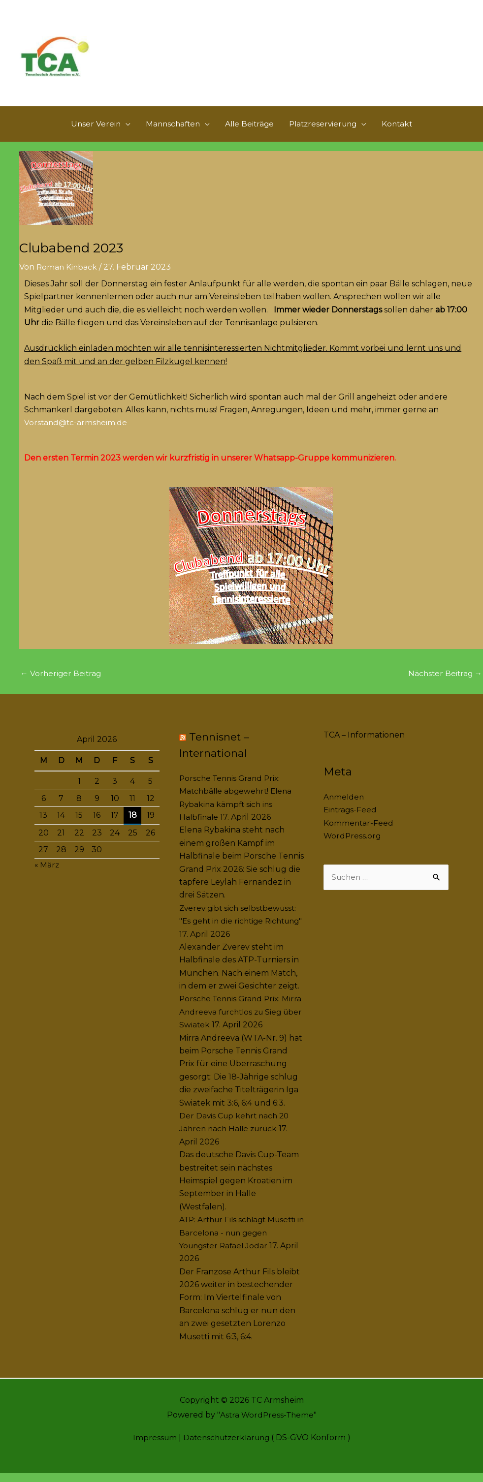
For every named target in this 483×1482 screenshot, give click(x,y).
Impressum (151, 1446)
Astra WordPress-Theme (267, 1423)
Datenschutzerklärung (227, 1446)
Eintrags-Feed (351, 819)
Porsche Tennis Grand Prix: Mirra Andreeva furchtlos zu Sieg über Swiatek (234, 1021)
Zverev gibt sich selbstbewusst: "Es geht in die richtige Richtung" (240, 930)
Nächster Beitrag (444, 682)
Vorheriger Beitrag (61, 682)
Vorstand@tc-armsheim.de (76, 430)
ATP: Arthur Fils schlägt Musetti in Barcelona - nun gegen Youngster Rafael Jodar (241, 1241)
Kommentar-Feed (358, 831)
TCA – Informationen (364, 743)
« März (47, 873)
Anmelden (344, 805)
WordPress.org (352, 844)
